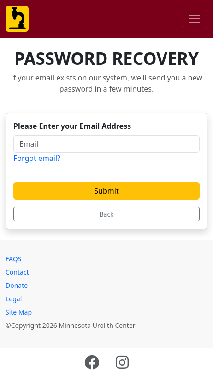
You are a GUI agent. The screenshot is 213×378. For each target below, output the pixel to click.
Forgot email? (36, 158)
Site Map (19, 312)
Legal (14, 298)
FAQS (13, 258)
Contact (17, 272)
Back (106, 214)
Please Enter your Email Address (72, 126)
